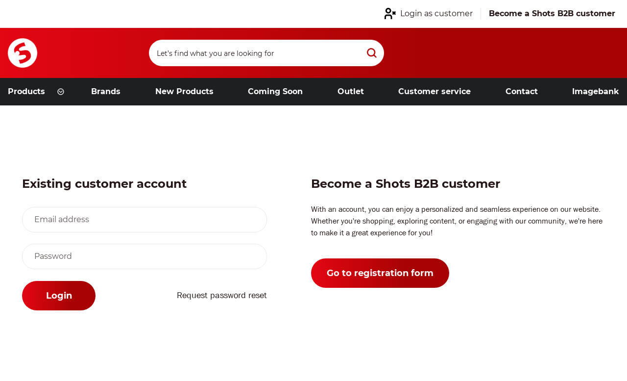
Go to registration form (380, 273)
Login (59, 295)
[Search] (266, 53)
